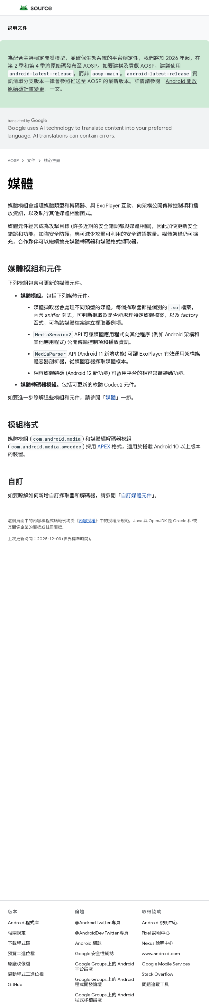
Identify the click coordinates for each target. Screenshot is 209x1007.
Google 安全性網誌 (94, 953)
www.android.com (161, 953)
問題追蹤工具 (155, 984)
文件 (31, 160)
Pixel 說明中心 (156, 933)
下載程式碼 (19, 943)
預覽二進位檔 (21, 953)
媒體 (110, 398)
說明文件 (18, 28)
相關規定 (17, 933)
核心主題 (52, 160)
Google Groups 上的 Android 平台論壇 (104, 966)
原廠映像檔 (19, 964)
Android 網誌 (88, 943)
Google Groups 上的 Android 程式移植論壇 (104, 997)
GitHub (15, 984)
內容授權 (87, 520)
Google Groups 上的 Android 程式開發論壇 (104, 981)
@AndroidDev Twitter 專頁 (102, 933)
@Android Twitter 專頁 (98, 922)
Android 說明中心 (159, 922)
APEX (103, 447)
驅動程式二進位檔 (26, 974)
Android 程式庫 (23, 922)
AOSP (13, 160)
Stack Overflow (157, 974)
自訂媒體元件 (136, 496)
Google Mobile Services (166, 964)
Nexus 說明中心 (157, 943)
